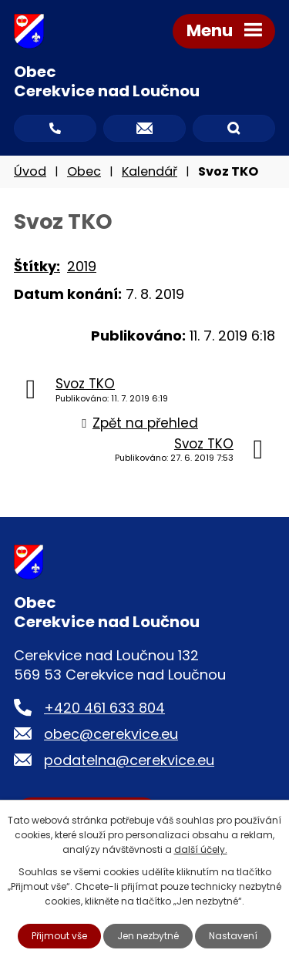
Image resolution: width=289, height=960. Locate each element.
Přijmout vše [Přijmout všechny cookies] (59, 935)
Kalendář (149, 171)
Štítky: (37, 266)
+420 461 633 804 (104, 707)
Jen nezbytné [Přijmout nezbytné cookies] (148, 935)
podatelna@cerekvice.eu (129, 760)
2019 (81, 266)
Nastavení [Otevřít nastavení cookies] (233, 935)
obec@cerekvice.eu (111, 733)
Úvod (30, 171)
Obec (84, 171)
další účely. (200, 849)
